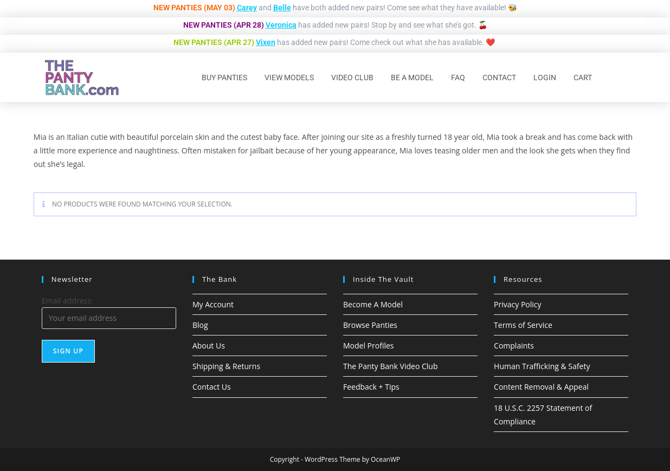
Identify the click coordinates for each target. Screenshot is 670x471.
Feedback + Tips (371, 387)
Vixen (265, 42)
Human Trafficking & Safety (542, 366)
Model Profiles (368, 345)
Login (544, 77)
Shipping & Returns (226, 366)
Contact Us (211, 387)
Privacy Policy (517, 304)
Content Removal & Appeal (541, 387)
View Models (289, 77)
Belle (282, 7)
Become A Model (373, 304)
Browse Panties (370, 325)
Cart (583, 77)
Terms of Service (523, 325)
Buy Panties (224, 77)
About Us (208, 345)
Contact (499, 77)
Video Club (352, 77)
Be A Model (412, 77)
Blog (200, 325)
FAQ (458, 77)
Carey (247, 7)
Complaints (514, 345)
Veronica (281, 25)
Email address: (67, 300)
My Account (213, 304)
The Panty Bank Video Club (390, 366)
